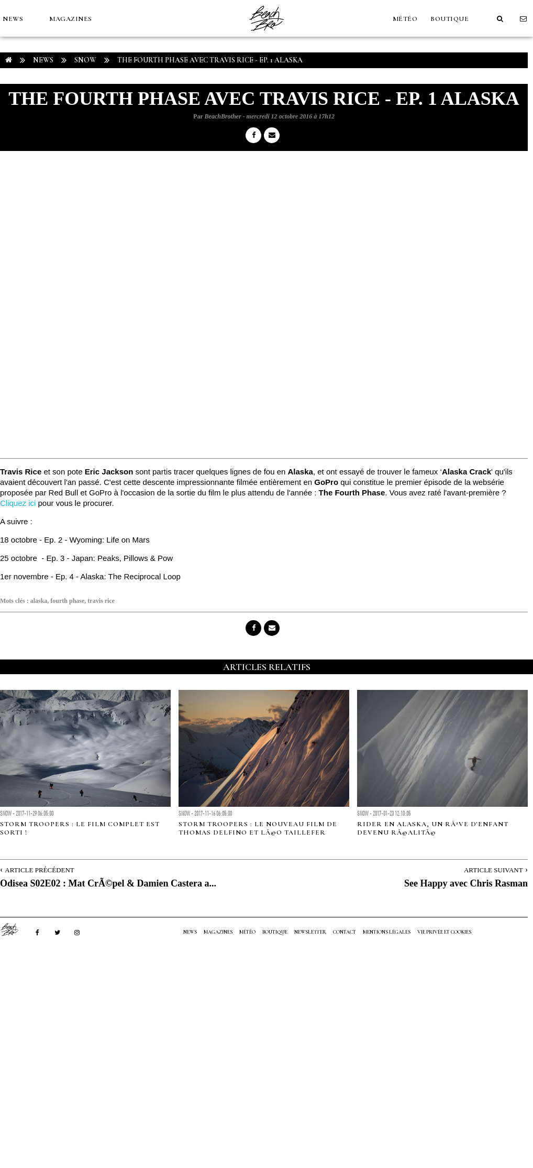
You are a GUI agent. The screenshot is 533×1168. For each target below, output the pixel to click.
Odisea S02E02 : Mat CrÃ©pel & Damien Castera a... (108, 883)
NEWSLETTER (310, 932)
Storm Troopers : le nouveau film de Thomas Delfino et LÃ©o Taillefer (258, 828)
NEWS (13, 19)
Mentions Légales (386, 932)
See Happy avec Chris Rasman (466, 883)
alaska (39, 600)
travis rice (101, 600)
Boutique (449, 19)
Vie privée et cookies (444, 932)
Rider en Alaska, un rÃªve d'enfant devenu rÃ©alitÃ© (432, 828)
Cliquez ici (18, 503)
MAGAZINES (70, 19)
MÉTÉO (405, 19)
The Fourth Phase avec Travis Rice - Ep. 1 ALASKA (210, 60)
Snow (85, 60)
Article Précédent (39, 870)
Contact (344, 932)
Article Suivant (493, 870)
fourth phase (67, 600)
